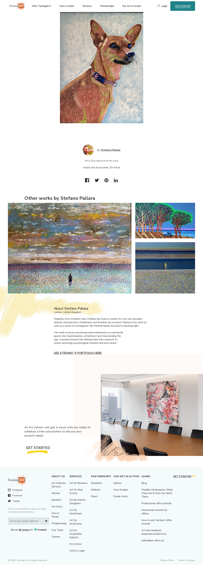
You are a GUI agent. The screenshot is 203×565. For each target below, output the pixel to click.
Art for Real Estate (76, 491)
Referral (95, 489)
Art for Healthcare (75, 511)
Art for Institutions (75, 521)
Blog (144, 483)
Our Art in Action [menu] (131, 6)
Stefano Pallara (110, 150)
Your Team (57, 530)
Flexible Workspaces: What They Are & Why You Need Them (157, 493)
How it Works (55, 514)
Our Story (57, 506)
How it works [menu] (66, 6)
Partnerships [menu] (107, 6)
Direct (94, 496)
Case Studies (120, 489)
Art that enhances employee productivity (154, 532)
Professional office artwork (156, 503)
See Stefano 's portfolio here (78, 353)
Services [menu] (87, 6)
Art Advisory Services (59, 484)
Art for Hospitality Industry (75, 534)
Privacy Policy (167, 560)
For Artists (75, 544)
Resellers (96, 483)
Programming (59, 523)
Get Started (182, 6)
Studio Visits (120, 496)
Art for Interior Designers (77, 501)
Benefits (56, 500)
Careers (56, 536)
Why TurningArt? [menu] (41, 6)
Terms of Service (186, 560)
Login (164, 6)
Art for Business (78, 483)
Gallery (117, 483)
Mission (56, 493)
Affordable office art (152, 540)
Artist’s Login (77, 550)
